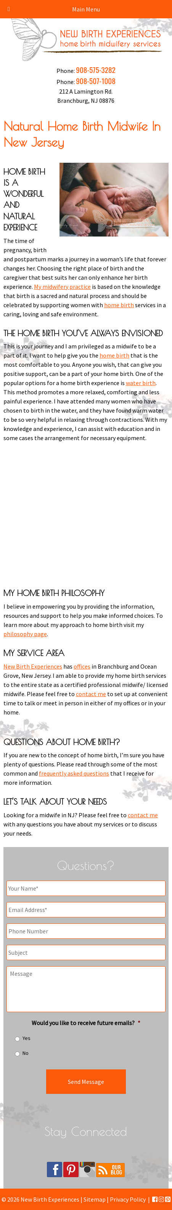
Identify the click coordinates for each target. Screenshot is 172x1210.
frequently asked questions (74, 773)
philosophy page (25, 634)
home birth (119, 305)
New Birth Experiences (32, 666)
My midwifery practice (62, 286)
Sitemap (95, 1199)
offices (82, 666)
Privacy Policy (128, 1199)
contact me (91, 694)
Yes (27, 1038)
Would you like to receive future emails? (86, 1023)
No (26, 1053)
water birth (141, 383)
